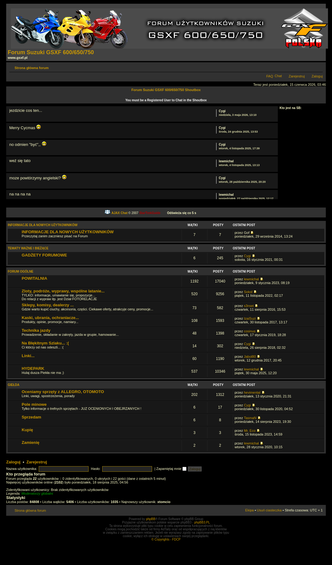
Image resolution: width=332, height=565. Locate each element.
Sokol (248, 292)
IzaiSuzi (250, 318)
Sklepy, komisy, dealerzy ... (48, 305)
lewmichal (226, 161)
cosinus (249, 331)
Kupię (27, 429)
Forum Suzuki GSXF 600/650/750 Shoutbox (166, 90)
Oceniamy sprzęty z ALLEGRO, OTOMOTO (63, 391)
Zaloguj (317, 76)
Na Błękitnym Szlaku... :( (45, 343)
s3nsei (249, 306)
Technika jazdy (36, 330)
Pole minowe (34, 404)
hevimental (252, 392)
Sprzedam (31, 417)
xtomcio (163, 502)
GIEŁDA (14, 385)
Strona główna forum (32, 68)
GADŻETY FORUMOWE (44, 255)
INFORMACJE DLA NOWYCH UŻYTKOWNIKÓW (42, 225)
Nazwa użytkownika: (21, 469)
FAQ (269, 76)
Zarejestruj (297, 76)
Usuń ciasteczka (269, 510)
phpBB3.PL (202, 522)
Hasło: (96, 469)
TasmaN (250, 418)
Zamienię (30, 442)
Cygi (222, 111)
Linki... (28, 355)
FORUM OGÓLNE (20, 271)
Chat (278, 76)
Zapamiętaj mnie (171, 469)
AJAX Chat (119, 213)
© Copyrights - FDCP (166, 539)
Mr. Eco (249, 430)
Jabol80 (250, 356)
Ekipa (249, 510)
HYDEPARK (33, 368)
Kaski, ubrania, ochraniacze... (50, 317)
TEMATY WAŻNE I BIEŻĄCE (28, 248)
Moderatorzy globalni (37, 493)
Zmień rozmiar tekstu (318, 66)
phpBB (150, 519)
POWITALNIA (34, 278)
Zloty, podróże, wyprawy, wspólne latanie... (63, 291)
